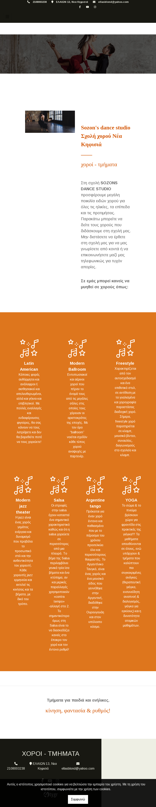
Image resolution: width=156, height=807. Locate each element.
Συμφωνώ (78, 799)
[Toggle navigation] (7, 17)
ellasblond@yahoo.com (113, 1)
